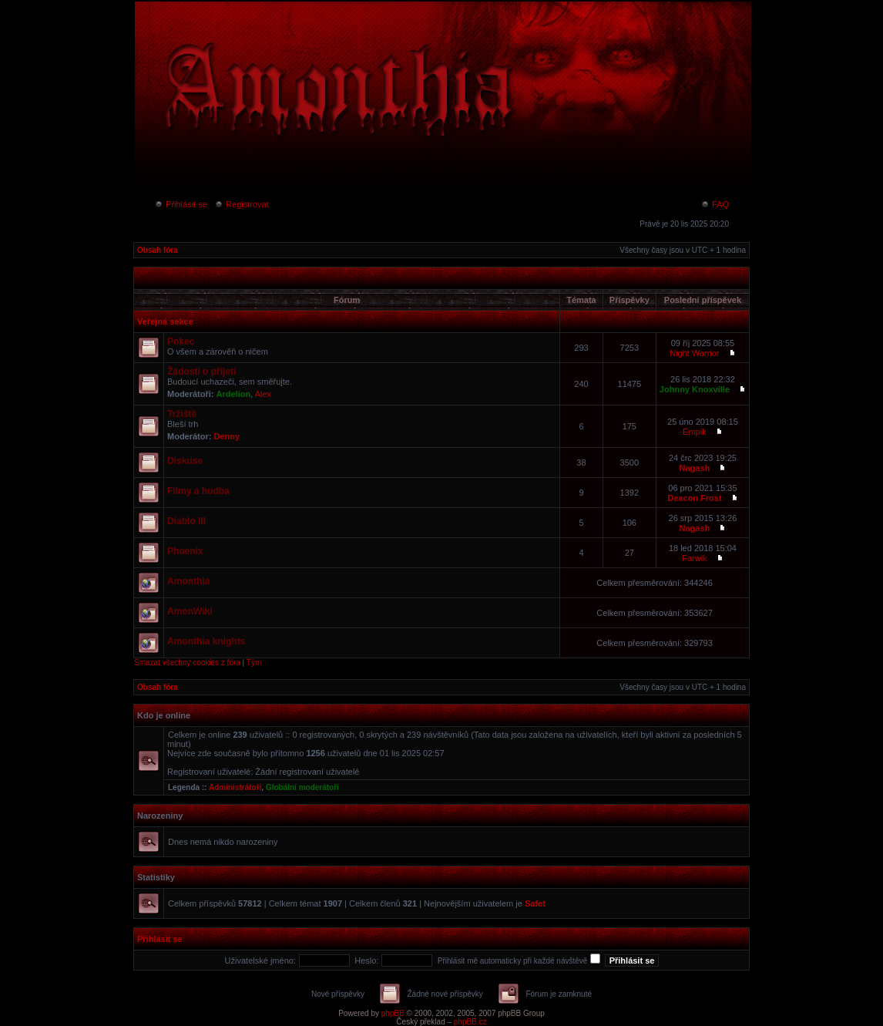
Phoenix (185, 551)
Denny (227, 436)
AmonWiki (190, 611)
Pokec (180, 341)
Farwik (694, 558)
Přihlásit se (180, 204)
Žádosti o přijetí (201, 371)
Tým (254, 662)
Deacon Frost (694, 498)
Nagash (695, 468)
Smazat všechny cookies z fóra (187, 662)
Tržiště (181, 414)
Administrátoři (235, 787)
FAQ (714, 204)
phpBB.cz (470, 1022)
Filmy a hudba (198, 491)
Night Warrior (694, 353)
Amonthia (188, 581)
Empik (695, 431)
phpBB (393, 1013)
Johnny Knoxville (695, 389)
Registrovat (241, 204)
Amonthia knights (206, 641)
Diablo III (186, 521)
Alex (263, 394)
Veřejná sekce (165, 321)
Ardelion (234, 394)
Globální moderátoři (302, 787)
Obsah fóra (157, 250)
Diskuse (185, 461)
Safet (535, 903)
